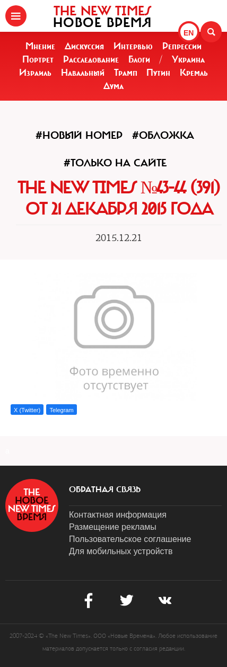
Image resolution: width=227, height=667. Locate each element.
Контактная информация (118, 514)
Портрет (38, 59)
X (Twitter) (27, 410)
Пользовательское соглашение (130, 539)
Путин (158, 72)
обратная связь (105, 489)
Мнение (40, 46)
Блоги (139, 59)
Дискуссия (84, 46)
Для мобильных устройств (120, 551)
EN (189, 33)
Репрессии (182, 46)
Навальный (82, 72)
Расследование (91, 59)
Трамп (125, 72)
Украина (188, 59)
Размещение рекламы (112, 526)
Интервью (133, 46)
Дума (113, 86)
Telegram (61, 410)
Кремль (194, 72)
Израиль (35, 72)
